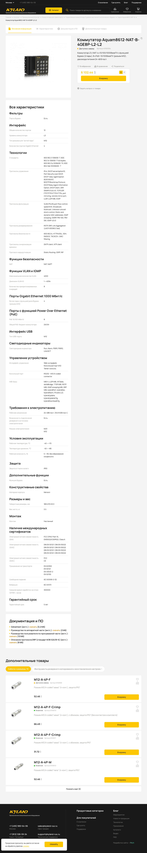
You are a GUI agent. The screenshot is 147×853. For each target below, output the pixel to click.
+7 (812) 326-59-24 (18, 834)
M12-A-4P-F (42, 679)
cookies (26, 846)
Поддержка (136, 2)
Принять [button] (54, 844)
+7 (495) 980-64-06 (28, 2)
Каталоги (117, 830)
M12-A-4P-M (42, 762)
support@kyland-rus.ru (49, 834)
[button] (53, 10)
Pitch (132, 843)
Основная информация (21, 29)
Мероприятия (118, 815)
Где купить (115, 2)
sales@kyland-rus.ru (47, 826)
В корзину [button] (103, 78)
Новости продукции (121, 818)
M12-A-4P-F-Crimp (47, 707)
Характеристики (46, 29)
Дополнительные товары (96, 29)
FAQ (114, 837)
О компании (103, 2)
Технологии (118, 822)
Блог (126, 2)
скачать (33, 626)
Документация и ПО (69, 29)
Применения (118, 826)
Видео (115, 833)
